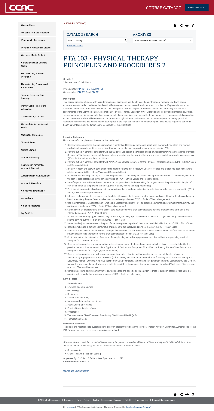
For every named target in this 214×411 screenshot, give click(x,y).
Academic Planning (30, 157)
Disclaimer (68, 400)
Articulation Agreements (32, 116)
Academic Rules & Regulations (35, 175)
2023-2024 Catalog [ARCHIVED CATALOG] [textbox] (150, 40)
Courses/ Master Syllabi (33, 55)
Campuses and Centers (32, 135)
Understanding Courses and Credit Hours (34, 86)
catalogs (70, 407)
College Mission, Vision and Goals (34, 126)
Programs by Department (33, 40)
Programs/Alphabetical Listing (35, 47)
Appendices (27, 198)
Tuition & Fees (28, 142)
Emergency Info (141, 400)
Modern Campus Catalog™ (138, 407)
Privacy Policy (83, 400)
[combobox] (163, 40)
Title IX (128, 400)
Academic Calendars (31, 183)
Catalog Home (28, 25)
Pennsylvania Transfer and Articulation (33, 107)
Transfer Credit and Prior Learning (33, 97)
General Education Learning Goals (34, 64)
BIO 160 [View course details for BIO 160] (90, 89)
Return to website (196, 7)
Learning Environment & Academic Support (32, 167)
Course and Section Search (76, 371)
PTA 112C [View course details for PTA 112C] (82, 92)
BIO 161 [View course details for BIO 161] (99, 89)
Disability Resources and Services (107, 400)
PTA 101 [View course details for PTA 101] (81, 89)
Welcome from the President (35, 32)
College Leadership (30, 205)
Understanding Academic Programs (33, 75)
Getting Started (28, 150)
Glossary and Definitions (33, 190)
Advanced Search (75, 45)
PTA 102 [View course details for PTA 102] (95, 92)
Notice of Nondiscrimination (164, 400)
